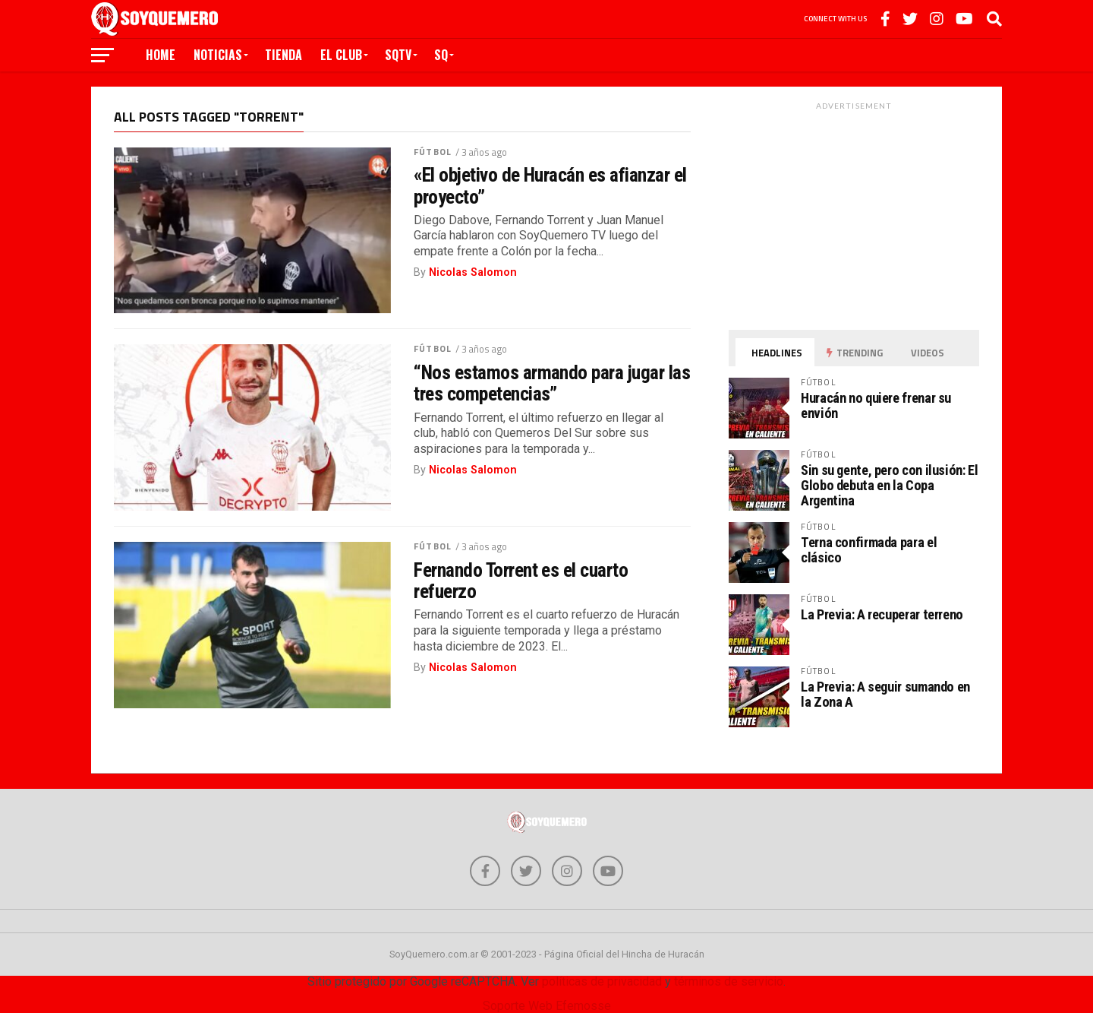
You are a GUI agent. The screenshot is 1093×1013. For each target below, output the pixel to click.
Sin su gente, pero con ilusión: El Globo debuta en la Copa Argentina (889, 485)
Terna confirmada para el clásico (869, 549)
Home (160, 55)
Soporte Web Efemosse (547, 1006)
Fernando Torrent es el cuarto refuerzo (521, 580)
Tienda (283, 55)
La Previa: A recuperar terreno (882, 614)
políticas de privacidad (602, 981)
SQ (441, 55)
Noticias (218, 55)
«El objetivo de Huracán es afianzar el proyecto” (550, 185)
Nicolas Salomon (473, 272)
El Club (341, 55)
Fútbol (433, 151)
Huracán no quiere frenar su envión (876, 405)
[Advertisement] (854, 212)
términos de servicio (728, 981)
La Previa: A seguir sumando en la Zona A (885, 694)
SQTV (398, 55)
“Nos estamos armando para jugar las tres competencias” (552, 383)
